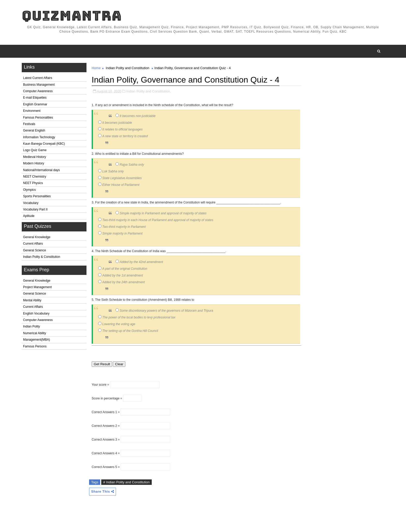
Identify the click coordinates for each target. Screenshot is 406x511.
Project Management (37, 287)
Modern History (33, 163)
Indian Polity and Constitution (127, 68)
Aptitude (28, 216)
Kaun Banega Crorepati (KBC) (44, 143)
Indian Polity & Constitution (41, 257)
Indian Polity (31, 326)
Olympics (29, 190)
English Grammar (35, 104)
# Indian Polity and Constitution (126, 482)
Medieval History (34, 157)
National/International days (41, 170)
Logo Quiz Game (35, 150)
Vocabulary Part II (35, 209)
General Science (34, 250)
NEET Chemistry (34, 176)
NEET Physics (33, 183)
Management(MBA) (36, 339)
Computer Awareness (38, 91)
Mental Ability (32, 300)
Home (96, 68)
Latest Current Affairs (37, 78)
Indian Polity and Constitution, (148, 91)
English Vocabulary (36, 313)
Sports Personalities (37, 196)
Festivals (29, 124)
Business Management (39, 84)
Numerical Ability (34, 333)
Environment (31, 111)
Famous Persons (35, 346)
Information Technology (39, 137)
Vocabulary (30, 203)
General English (34, 130)
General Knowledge (36, 237)
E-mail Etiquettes (35, 97)
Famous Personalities (38, 117)
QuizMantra (72, 16)
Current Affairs (33, 243)
